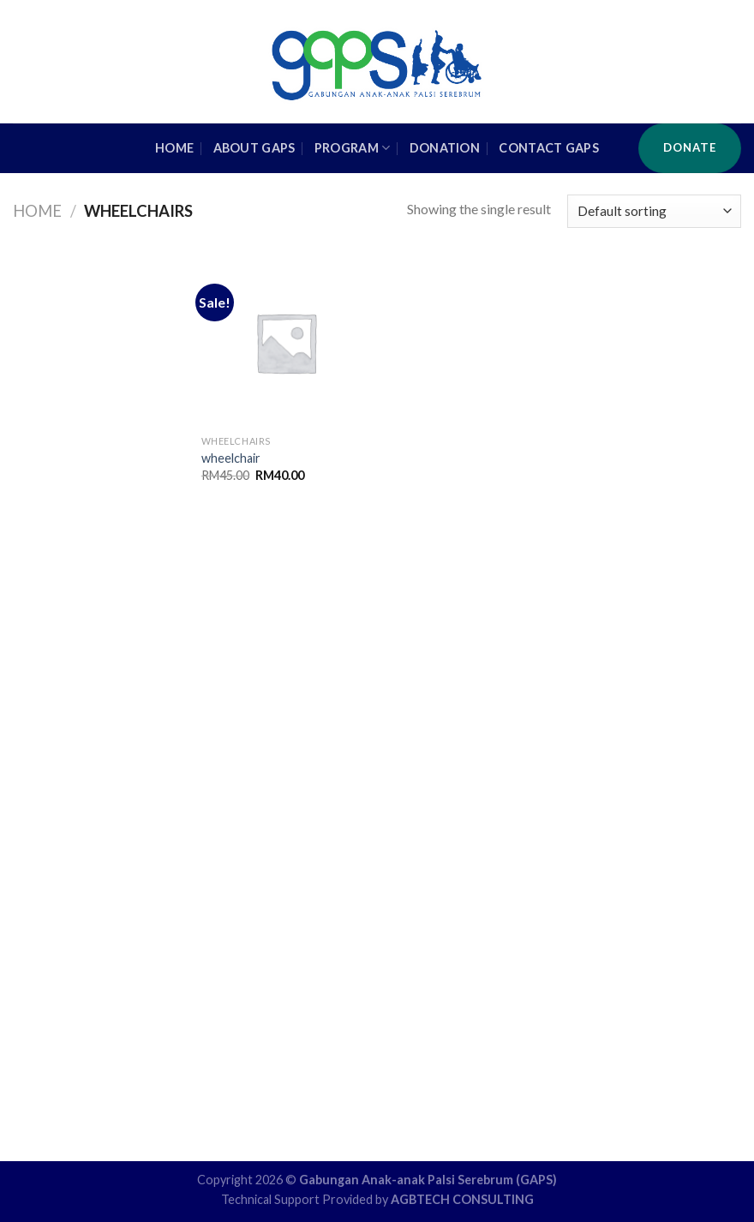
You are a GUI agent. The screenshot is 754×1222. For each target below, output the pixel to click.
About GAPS (254, 148)
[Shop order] (654, 211)
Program (352, 148)
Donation (445, 148)
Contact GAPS (548, 148)
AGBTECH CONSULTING (462, 1199)
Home (37, 210)
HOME (174, 148)
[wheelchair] (285, 342)
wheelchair (230, 458)
